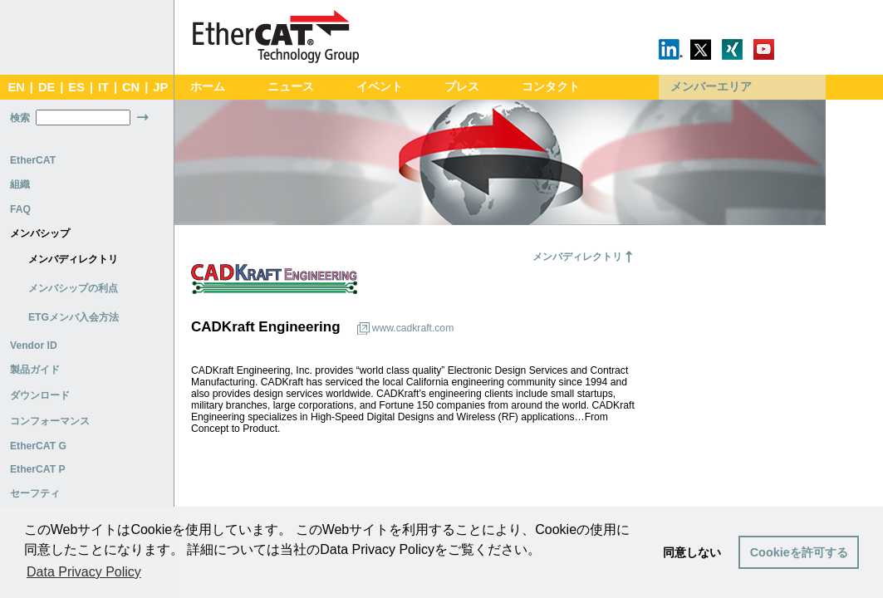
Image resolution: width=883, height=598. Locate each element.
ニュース (290, 87)
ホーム (207, 87)
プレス (461, 87)
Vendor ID (33, 345)
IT (103, 87)
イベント (379, 87)
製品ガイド (35, 369)
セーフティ (35, 493)
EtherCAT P (38, 469)
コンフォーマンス (50, 421)
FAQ (20, 209)
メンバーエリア (711, 87)
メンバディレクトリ (73, 259)
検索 (20, 118)
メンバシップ (40, 233)
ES (76, 87)
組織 (20, 184)
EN (15, 87)
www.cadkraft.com (413, 328)
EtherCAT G (38, 446)
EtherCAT (33, 160)
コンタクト (551, 87)
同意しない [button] (692, 552)
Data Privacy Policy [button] (84, 572)
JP (160, 87)
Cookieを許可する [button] (799, 552)
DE (46, 87)
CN (131, 87)
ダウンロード (40, 395)
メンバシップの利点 (73, 288)
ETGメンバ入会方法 (73, 317)
